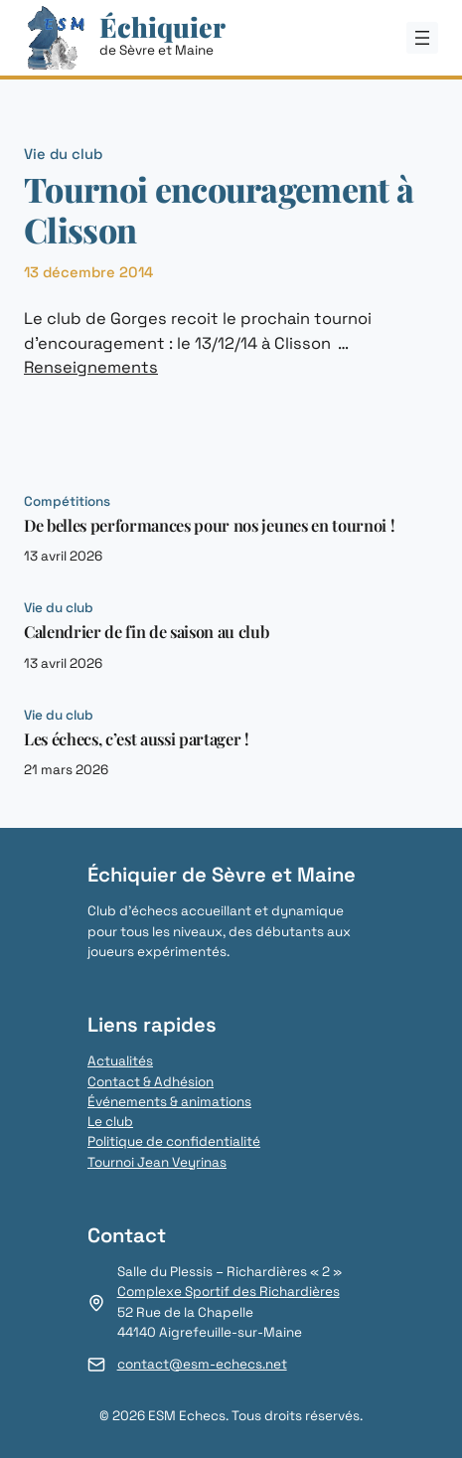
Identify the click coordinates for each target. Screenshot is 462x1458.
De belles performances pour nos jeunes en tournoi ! (209, 526)
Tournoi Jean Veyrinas (157, 1162)
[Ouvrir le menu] (422, 38)
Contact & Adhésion (150, 1081)
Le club (110, 1121)
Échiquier (162, 27)
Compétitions (67, 501)
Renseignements (91, 367)
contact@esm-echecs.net (202, 1364)
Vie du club (63, 153)
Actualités (120, 1061)
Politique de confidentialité (173, 1141)
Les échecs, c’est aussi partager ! (136, 739)
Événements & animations (169, 1101)
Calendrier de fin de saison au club (146, 632)
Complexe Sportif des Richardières (228, 1291)
